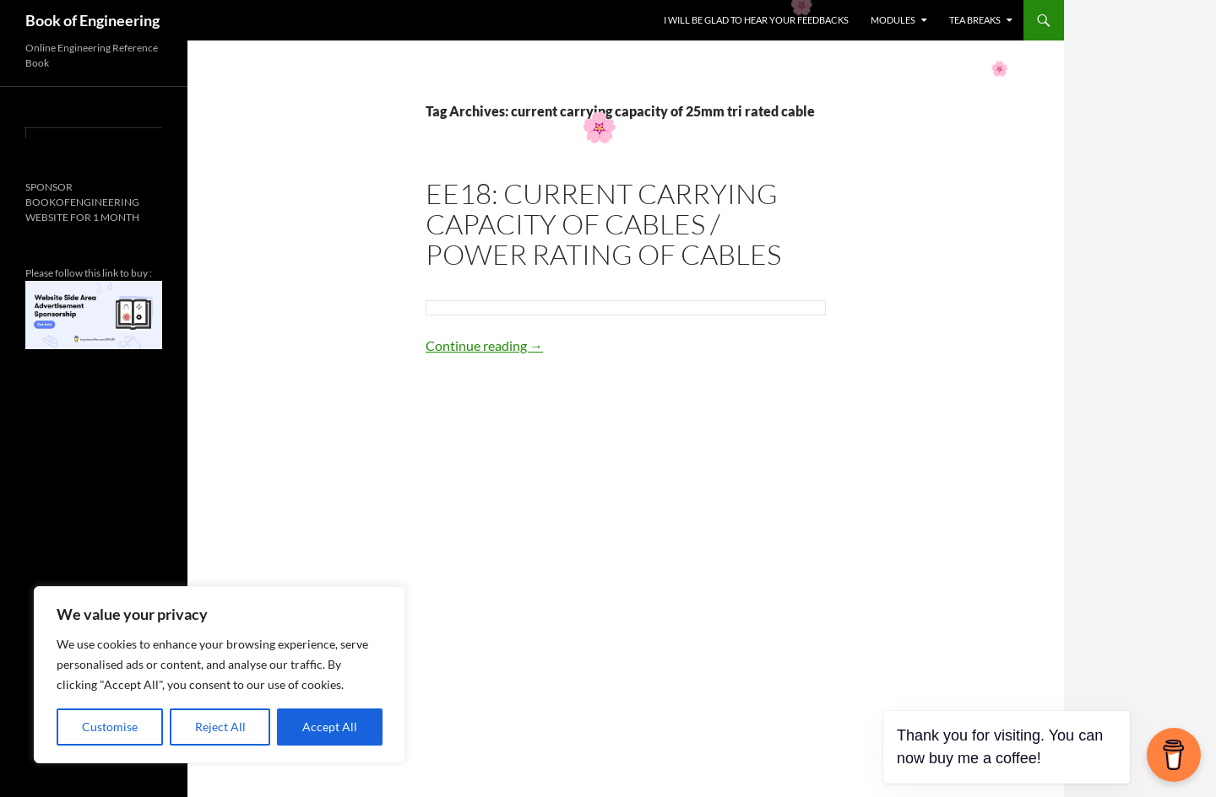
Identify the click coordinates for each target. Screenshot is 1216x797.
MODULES (893, 19)
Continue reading (484, 345)
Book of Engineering (92, 20)
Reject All (220, 726)
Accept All (329, 726)
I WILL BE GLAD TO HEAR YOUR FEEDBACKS (756, 19)
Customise (110, 726)
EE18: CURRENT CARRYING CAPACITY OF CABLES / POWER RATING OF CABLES (603, 224)
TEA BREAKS (975, 19)
